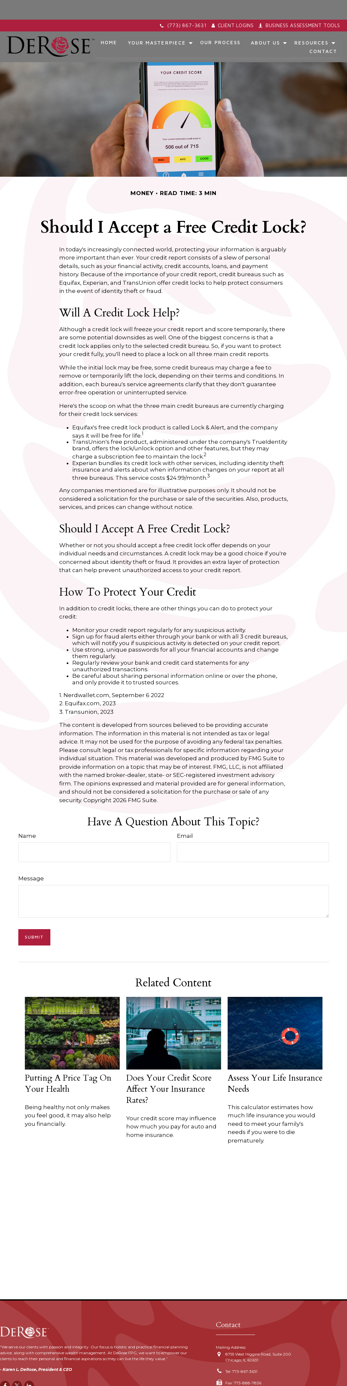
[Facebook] (5, 1366)
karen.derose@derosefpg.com (253, 1374)
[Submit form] (34, 917)
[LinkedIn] (29, 1366)
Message (31, 858)
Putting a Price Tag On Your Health (68, 1064)
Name (27, 816)
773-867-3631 (244, 1351)
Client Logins (233, 6)
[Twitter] (17, 1366)
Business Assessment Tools (299, 6)
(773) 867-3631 (183, 6)
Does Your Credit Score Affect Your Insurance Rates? (169, 1069)
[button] (109, 23)
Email (185, 816)
